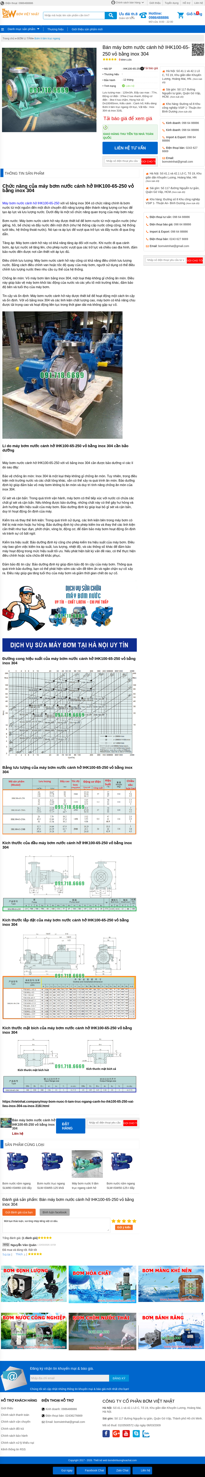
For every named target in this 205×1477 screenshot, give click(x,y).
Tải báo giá (149, 68)
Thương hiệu (55, 29)
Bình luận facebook (55, 1212)
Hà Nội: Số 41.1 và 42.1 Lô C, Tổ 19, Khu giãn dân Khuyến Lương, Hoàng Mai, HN (174, 177)
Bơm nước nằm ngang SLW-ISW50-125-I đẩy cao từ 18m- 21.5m (121, 1188)
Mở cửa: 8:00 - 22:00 (163, 17)
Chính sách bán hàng (128, 2)
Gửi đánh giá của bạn (19, 1212)
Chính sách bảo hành (14, 1435)
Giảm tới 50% (128, 15)
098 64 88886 (190, 123)
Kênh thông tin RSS (13, 1449)
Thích (18, 1254)
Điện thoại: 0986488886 (16, 3)
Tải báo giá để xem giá (128, 118)
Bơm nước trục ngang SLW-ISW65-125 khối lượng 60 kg (51, 1188)
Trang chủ (8, 38)
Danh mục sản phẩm (21, 29)
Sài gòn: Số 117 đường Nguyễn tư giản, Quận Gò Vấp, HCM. (181, 93)
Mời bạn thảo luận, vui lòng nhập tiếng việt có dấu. (56, 1225)
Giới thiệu (154, 2)
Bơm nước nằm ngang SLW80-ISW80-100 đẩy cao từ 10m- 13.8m (17, 1188)
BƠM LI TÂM (24, 38)
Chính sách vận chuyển (15, 1421)
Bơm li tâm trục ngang (47, 38)
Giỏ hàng (194, 14)
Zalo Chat (119, 1470)
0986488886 (69, 1409)
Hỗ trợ (186, 2)
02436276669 (73, 1415)
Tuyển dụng (172, 2)
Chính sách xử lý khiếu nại (17, 1442)
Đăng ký (119, 1378)
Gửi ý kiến (124, 1227)
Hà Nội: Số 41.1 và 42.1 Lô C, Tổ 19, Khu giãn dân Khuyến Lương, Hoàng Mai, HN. (182, 76)
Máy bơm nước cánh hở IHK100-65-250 (30, 203)
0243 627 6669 (178, 239)
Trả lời (6, 1254)
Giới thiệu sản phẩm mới (87, 29)
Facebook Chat (91, 1470)
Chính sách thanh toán (15, 1414)
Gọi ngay (63, 1470)
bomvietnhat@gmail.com (177, 161)
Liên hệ (198, 2)
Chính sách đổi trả (12, 1428)
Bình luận (125, 60)
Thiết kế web (100, 1460)
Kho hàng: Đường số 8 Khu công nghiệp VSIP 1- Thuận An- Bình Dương (182, 107)
